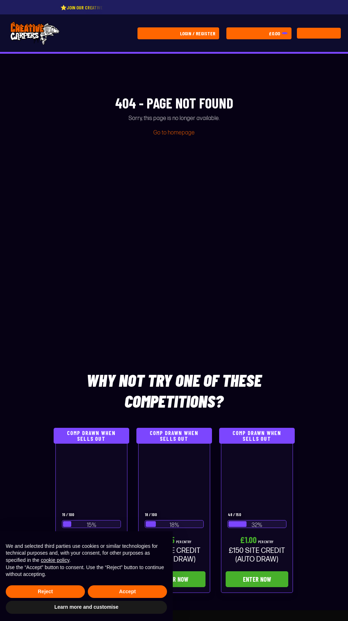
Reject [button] (45, 591)
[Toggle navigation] (319, 33)
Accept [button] (127, 591)
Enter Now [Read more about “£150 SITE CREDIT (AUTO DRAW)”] (257, 579)
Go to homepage (174, 132)
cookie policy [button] (55, 560)
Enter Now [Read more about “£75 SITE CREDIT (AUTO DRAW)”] (174, 579)
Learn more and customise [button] (86, 607)
